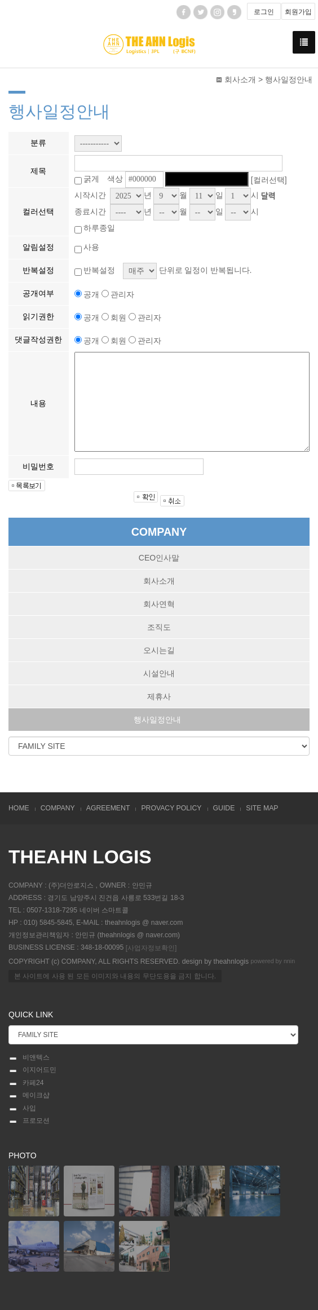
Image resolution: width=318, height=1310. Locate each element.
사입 (22, 1108)
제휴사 (159, 696)
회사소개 (159, 580)
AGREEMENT (108, 808)
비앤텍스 (29, 1057)
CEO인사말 (159, 557)
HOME (18, 808)
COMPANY (58, 808)
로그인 (264, 12)
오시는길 (159, 650)
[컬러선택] (269, 179)
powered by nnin (273, 961)
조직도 (159, 627)
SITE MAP (262, 808)
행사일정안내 (157, 719)
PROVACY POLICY (171, 808)
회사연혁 (159, 603)
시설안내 (159, 673)
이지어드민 (32, 1070)
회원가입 (298, 12)
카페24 (26, 1083)
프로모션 (29, 1121)
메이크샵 (29, 1095)
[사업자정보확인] (151, 948)
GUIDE (224, 808)
